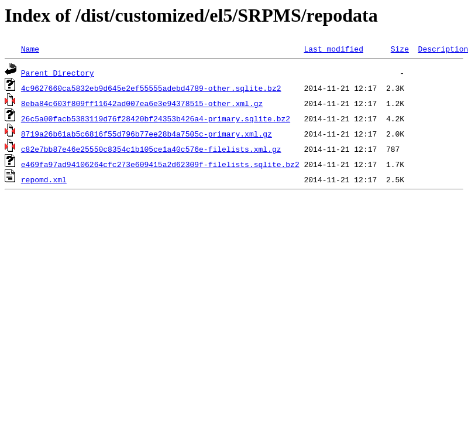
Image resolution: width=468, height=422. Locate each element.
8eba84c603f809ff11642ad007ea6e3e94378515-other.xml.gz (142, 103)
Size (400, 48)
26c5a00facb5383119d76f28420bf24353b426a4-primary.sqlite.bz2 (155, 118)
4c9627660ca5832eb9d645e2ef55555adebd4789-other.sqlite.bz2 (151, 88)
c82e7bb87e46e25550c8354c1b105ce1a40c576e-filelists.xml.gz (151, 149)
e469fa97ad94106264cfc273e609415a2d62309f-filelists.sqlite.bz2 (160, 164)
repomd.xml (44, 179)
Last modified (333, 48)
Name (30, 48)
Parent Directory (57, 72)
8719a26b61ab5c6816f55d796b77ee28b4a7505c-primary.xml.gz (146, 133)
